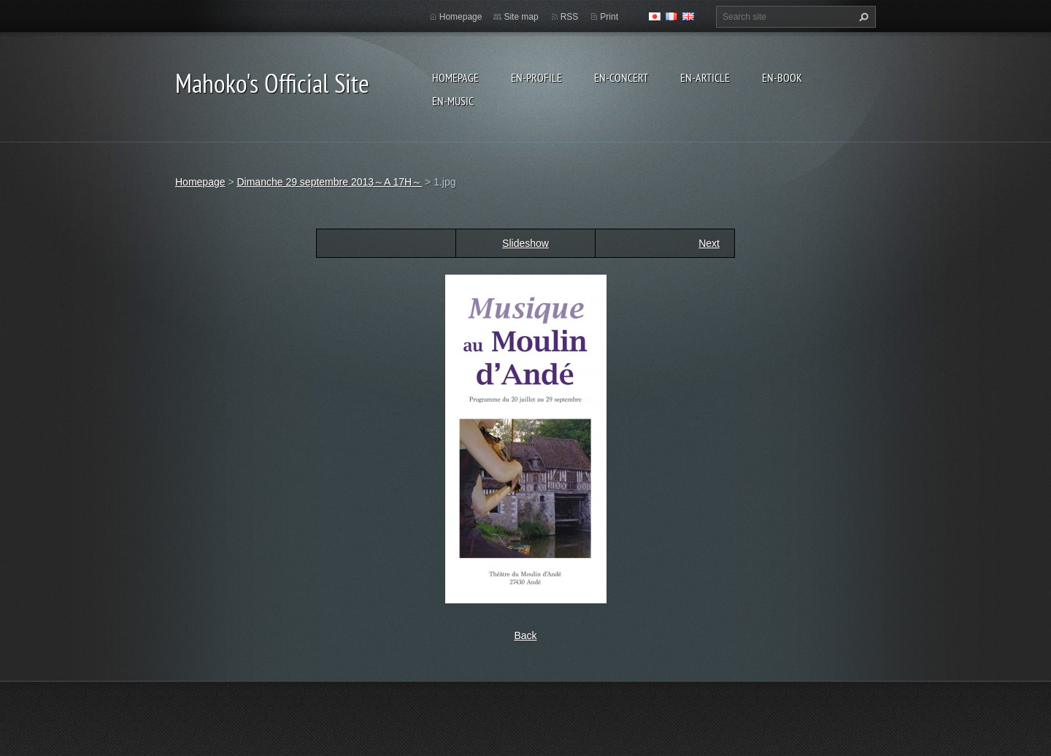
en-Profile (536, 77)
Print (609, 17)
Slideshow (525, 243)
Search (862, 17)
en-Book (782, 77)
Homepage (455, 77)
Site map (521, 17)
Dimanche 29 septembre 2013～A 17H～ (329, 182)
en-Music (453, 100)
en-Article (705, 77)
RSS (570, 17)
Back (525, 635)
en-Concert (621, 77)
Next (709, 243)
